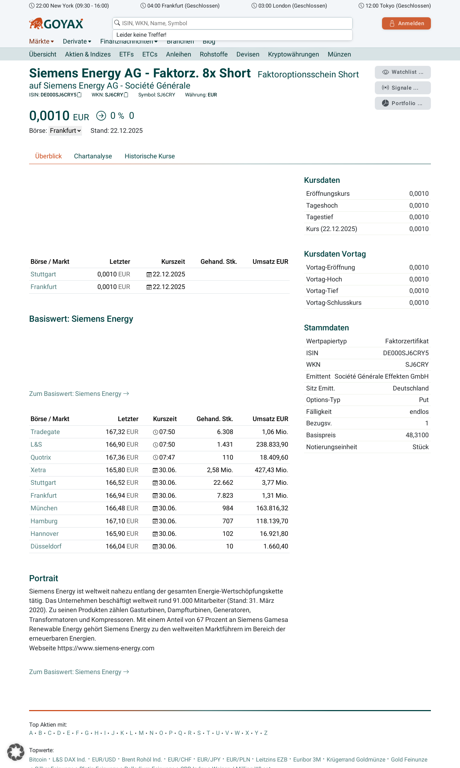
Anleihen (178, 54)
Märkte (39, 41)
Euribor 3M (307, 644)
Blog (209, 41)
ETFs (126, 54)
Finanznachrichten (126, 41)
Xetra (38, 354)
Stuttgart (43, 217)
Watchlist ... (403, 72)
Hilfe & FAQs (218, 701)
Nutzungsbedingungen (153, 701)
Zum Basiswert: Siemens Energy (79, 277)
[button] (16, 752)
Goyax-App (339, 680)
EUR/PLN (238, 644)
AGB (192, 701)
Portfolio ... (402, 102)
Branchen (180, 41)
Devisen (247, 54)
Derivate (75, 41)
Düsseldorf (46, 430)
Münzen (339, 54)
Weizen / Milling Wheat (241, 653)
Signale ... (400, 87)
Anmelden (406, 23)
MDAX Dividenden (212, 680)
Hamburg (44, 404)
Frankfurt (44, 230)
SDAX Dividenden (264, 680)
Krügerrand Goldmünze (356, 644)
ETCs (149, 54)
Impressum (45, 701)
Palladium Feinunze (149, 653)
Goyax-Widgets (379, 680)
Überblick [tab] (48, 156)
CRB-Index (193, 653)
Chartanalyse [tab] (93, 156)
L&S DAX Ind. (69, 644)
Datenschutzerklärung (91, 701)
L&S (36, 328)
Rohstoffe (214, 54)
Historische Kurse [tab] (150, 156)
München (44, 392)
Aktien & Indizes (88, 54)
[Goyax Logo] (56, 23)
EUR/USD (104, 644)
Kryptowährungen (293, 54)
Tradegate (45, 315)
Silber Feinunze (54, 653)
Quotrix (41, 341)
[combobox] (232, 23)
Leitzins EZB (272, 644)
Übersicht (42, 54)
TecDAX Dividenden (156, 680)
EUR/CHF (180, 644)
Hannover (45, 417)
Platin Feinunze (99, 653)
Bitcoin (38, 644)
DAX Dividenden (103, 680)
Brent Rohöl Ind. (142, 644)
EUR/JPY (209, 644)
